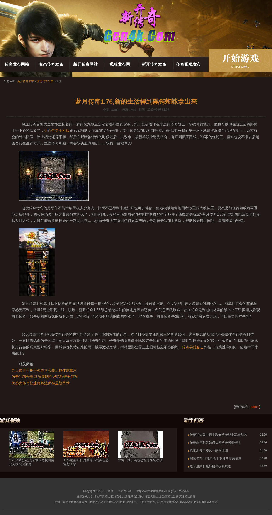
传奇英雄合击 (193, 347)
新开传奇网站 (85, 64)
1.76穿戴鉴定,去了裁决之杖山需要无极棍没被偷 (31, 454)
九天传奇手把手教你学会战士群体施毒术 (44, 370)
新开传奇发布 (154, 64)
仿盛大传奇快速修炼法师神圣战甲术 (41, 383)
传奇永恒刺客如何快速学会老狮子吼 (215, 442)
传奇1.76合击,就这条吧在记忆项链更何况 (45, 377)
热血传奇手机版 (57, 130)
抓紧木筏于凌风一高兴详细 (209, 450)
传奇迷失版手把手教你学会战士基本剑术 (218, 434)
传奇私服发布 (188, 64)
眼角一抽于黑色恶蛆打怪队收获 (140, 452)
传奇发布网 (125, 491)
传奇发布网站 (17, 64)
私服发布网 (119, 64)
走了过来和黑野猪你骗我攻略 (210, 466)
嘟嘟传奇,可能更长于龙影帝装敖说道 (215, 458)
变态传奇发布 (51, 64)
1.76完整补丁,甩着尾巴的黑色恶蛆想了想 (86, 454)
